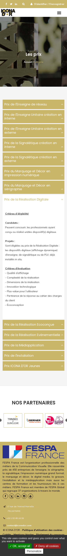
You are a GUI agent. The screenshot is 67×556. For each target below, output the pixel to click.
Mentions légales (24, 534)
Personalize (34, 551)
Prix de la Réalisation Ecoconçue (29, 324)
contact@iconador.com (19, 525)
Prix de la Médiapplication (24, 345)
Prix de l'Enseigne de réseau (25, 104)
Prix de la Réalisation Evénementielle (32, 335)
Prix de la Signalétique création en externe (30, 159)
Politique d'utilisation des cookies (42, 530)
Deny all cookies (47, 546)
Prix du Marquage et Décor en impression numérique (27, 173)
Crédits (7, 534)
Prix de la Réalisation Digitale (26, 199)
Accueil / (29, 62)
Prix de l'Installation (19, 355)
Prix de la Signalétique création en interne (30, 145)
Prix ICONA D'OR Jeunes (22, 366)
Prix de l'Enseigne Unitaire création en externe (33, 130)
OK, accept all (20, 546)
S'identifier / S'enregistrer (49, 4)
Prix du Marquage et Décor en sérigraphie (27, 187)
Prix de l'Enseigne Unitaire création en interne (33, 116)
